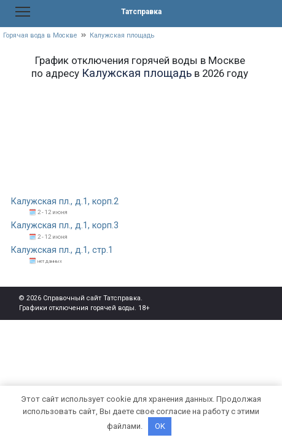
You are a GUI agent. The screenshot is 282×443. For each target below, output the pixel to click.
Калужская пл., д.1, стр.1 (62, 250)
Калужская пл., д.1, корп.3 (65, 225)
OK (160, 426)
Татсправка (141, 11)
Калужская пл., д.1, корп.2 (65, 201)
